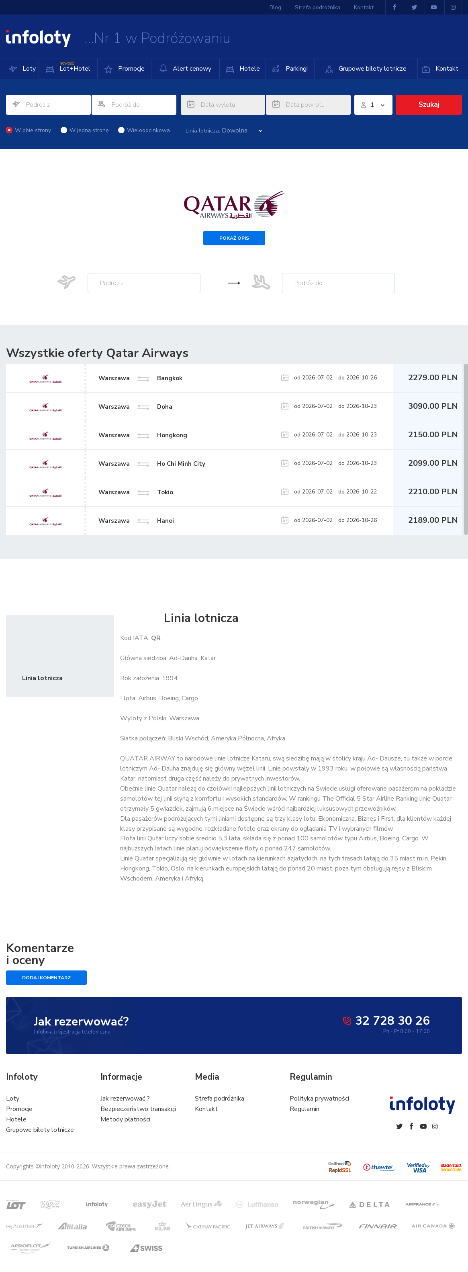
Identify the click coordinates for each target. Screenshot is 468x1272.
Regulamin (304, 1109)
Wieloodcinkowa (144, 130)
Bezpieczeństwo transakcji (138, 1109)
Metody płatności (125, 1119)
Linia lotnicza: (203, 131)
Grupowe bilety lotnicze (372, 68)
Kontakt (446, 68)
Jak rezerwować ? (125, 1098)
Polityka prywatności (319, 1098)
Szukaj (429, 104)
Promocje (130, 68)
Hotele (249, 68)
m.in (422, 858)
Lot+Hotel (74, 66)
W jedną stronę (84, 130)
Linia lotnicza (42, 678)
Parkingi (296, 68)
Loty (28, 68)
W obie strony (28, 130)
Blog (275, 7)
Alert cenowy (185, 68)
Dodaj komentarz (46, 977)
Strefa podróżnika (317, 7)
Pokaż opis (234, 238)
